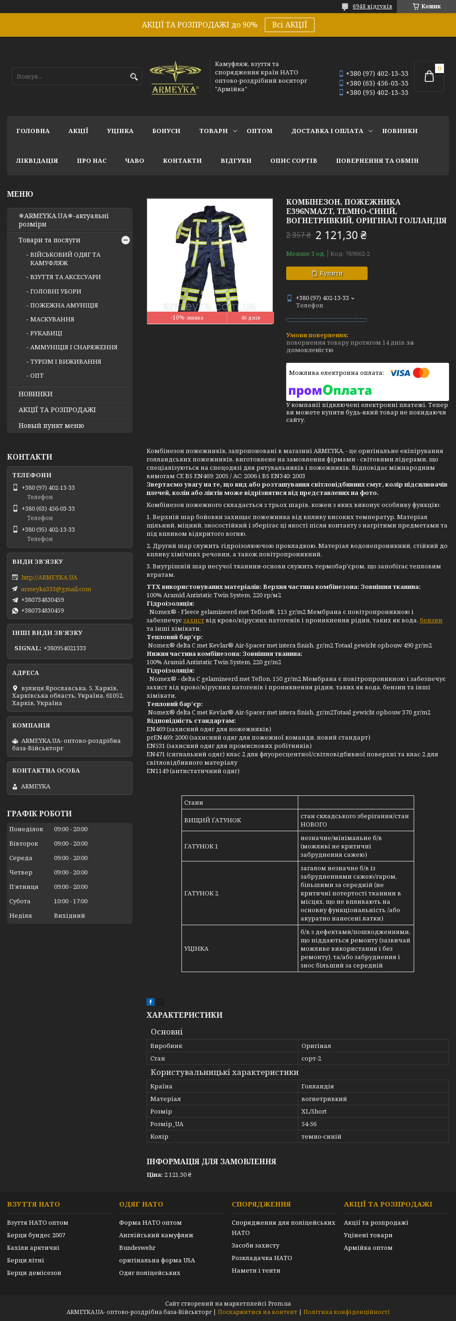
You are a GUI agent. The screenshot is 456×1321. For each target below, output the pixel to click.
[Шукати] (134, 77)
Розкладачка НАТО (262, 1258)
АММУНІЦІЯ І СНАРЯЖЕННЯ (74, 347)
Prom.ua (279, 1304)
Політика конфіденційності (346, 1312)
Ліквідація (37, 160)
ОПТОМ (260, 131)
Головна (33, 131)
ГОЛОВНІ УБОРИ (55, 291)
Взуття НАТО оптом (37, 1222)
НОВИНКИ (400, 131)
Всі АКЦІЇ (289, 25)
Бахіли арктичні (33, 1247)
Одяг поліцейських (150, 1272)
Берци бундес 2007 (36, 1235)
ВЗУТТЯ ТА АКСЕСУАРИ (65, 277)
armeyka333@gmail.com (56, 589)
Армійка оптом (368, 1247)
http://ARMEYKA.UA (49, 577)
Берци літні (25, 1260)
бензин (431, 620)
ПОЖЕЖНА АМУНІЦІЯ (64, 305)
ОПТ (37, 375)
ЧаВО (134, 160)
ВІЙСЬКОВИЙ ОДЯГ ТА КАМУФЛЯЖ (65, 258)
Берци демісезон (34, 1272)
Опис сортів (293, 160)
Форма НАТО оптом (150, 1222)
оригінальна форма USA (157, 1260)
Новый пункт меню (51, 425)
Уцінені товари (368, 1235)
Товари (213, 131)
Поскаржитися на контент (257, 1312)
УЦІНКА (120, 131)
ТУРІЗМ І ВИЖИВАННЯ (65, 361)
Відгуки (236, 160)
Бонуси (166, 131)
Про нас (92, 160)
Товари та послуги (49, 240)
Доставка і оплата (327, 131)
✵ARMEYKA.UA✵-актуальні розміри (64, 220)
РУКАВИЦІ (46, 333)
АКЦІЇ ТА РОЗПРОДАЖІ (57, 410)
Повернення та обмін (377, 160)
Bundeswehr (137, 1247)
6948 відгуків (372, 6)
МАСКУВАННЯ (52, 319)
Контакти (182, 160)
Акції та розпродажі (376, 1222)
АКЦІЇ (78, 131)
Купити (331, 273)
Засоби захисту (255, 1245)
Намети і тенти (256, 1270)
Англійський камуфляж (156, 1235)
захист (193, 620)
